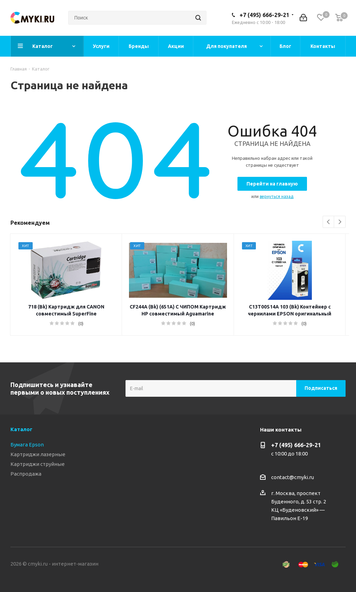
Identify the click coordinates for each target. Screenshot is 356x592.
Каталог (21, 429)
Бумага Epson (27, 444)
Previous (328, 222)
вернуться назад (276, 196)
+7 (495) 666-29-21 (264, 15)
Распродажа (25, 474)
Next (340, 222)
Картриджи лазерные (37, 454)
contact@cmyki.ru (292, 477)
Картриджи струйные (37, 464)
